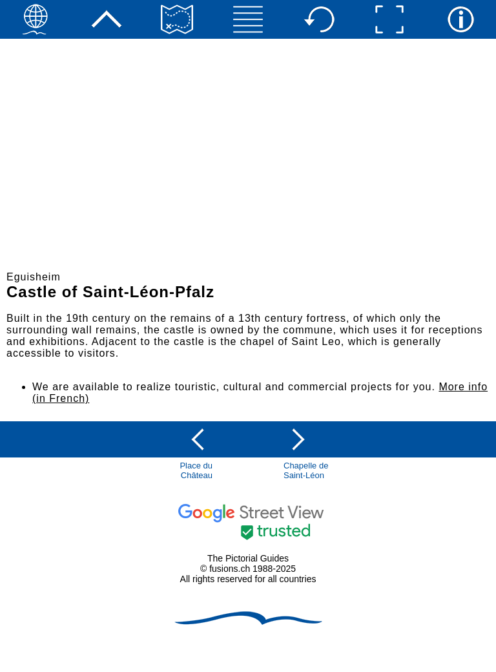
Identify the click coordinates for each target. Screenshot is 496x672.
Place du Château (196, 470)
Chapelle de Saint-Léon (306, 470)
